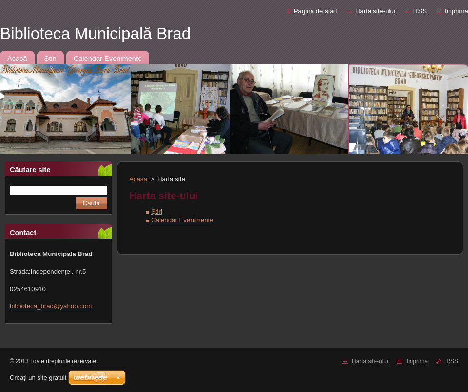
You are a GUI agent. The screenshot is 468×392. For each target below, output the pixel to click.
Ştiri (156, 211)
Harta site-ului (375, 11)
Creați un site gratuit (38, 377)
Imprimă (456, 11)
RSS (420, 11)
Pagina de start (315, 11)
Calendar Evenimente (182, 220)
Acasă (138, 179)
